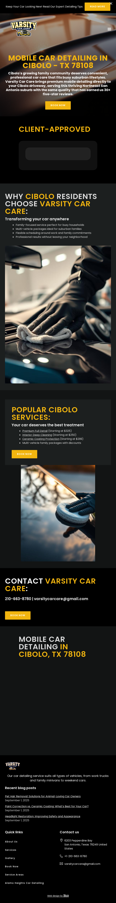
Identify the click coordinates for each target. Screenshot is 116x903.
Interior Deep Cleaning (37, 435)
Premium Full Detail (35, 431)
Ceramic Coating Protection (40, 439)
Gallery (10, 858)
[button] (25, 163)
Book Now (58, 105)
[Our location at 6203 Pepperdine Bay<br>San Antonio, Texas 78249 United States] (87, 845)
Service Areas (14, 874)
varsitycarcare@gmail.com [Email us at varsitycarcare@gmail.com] (82, 864)
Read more (97, 6)
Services (10, 850)
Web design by (58, 895)
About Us (11, 841)
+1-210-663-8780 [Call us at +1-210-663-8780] (75, 856)
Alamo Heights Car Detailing (24, 883)
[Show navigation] (108, 29)
